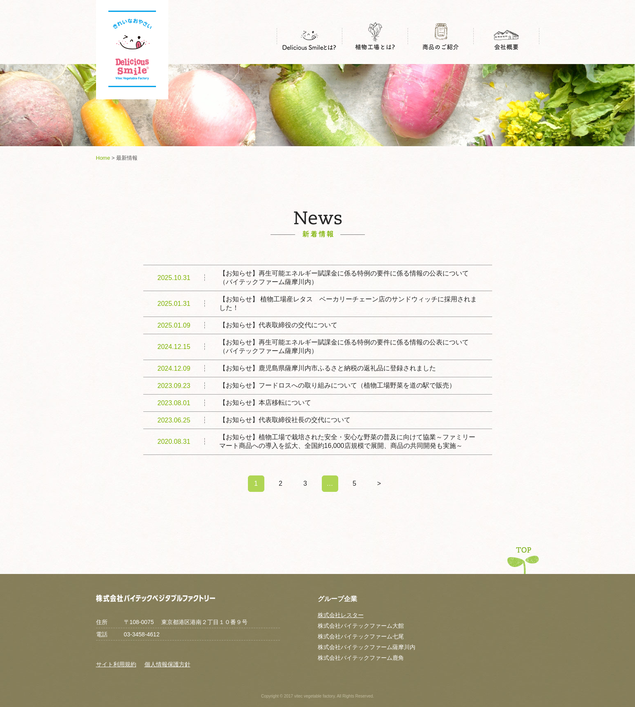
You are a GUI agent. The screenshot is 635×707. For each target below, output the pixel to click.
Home (103, 158)
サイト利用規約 (116, 664)
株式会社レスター (341, 615)
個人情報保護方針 (167, 664)
